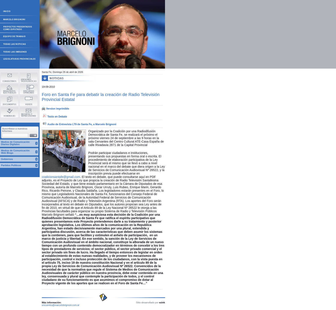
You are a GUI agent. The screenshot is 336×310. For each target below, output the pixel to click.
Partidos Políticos (11, 165)
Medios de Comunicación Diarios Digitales (15, 143)
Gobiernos (7, 159)
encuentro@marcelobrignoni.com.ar (61, 305)
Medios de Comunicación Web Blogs (15, 151)
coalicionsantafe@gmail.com (61, 177)
